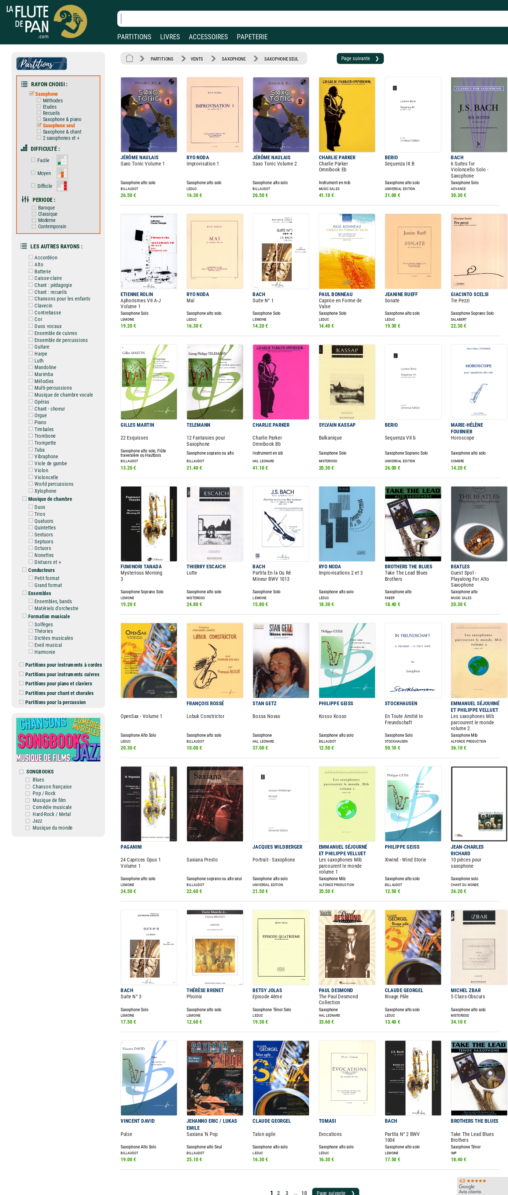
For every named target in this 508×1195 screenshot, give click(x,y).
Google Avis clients (78, 1181)
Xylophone (48, 460)
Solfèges (46, 584)
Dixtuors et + (50, 526)
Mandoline (48, 345)
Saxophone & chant (63, 125)
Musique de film (55, 747)
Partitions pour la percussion (58, 656)
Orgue (44, 389)
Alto (42, 249)
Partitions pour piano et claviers (62, 639)
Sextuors (46, 500)
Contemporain (53, 213)
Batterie (45, 255)
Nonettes (47, 519)
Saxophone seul (60, 120)
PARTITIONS (134, 37)
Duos (43, 475)
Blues (45, 728)
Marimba (46, 351)
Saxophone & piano (63, 114)
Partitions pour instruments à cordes (66, 621)
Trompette (48, 415)
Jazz (44, 766)
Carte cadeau (233, 1170)
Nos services (56, 1170)
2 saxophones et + (62, 131)
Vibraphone (49, 428)
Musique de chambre (52, 467)
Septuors (46, 507)
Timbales (47, 402)
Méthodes (54, 96)
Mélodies (47, 358)
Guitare (45, 326)
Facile (46, 152)
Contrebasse (50, 294)
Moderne (49, 208)
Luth (42, 338)
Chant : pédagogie (55, 268)
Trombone (48, 409)
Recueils (53, 108)
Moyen (46, 164)
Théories (46, 590)
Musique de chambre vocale (65, 370)
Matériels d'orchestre (58, 569)
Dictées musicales (56, 597)
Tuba (42, 421)
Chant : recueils (53, 274)
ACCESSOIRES (208, 37)
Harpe (44, 332)
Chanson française (58, 734)
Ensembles (43, 555)
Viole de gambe (53, 434)
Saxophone (49, 91)
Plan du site (231, 1181)
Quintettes (48, 494)
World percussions (56, 453)
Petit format (49, 541)
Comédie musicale (58, 754)
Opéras (45, 377)
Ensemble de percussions (63, 319)
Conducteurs (44, 533)
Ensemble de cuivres (58, 313)
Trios (43, 481)
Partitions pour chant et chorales (62, 648)
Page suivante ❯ (345, 58)
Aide (224, 1160)
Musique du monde (58, 773)
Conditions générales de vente (175, 1170)
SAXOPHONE (227, 57)
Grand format (50, 547)
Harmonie (47, 609)
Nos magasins (58, 1160)
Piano (43, 396)
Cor (41, 300)
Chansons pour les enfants (64, 281)
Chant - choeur (52, 383)
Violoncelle (49, 447)
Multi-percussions (55, 364)
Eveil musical (50, 603)
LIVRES (170, 37)
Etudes (51, 102)
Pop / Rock (51, 741)
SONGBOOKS (47, 721)
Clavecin (46, 287)
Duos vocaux (50, 306)
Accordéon (48, 243)
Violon (44, 441)
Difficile (47, 176)
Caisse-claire (50, 262)
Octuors (46, 513)
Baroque (48, 196)
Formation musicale (51, 576)
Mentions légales (155, 1160)
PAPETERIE (252, 37)
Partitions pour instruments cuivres (65, 630)
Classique (49, 202)
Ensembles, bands (55, 562)
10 (292, 1113)
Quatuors (47, 488)
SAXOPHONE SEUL (271, 57)
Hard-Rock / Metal (58, 760)
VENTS (193, 57)
